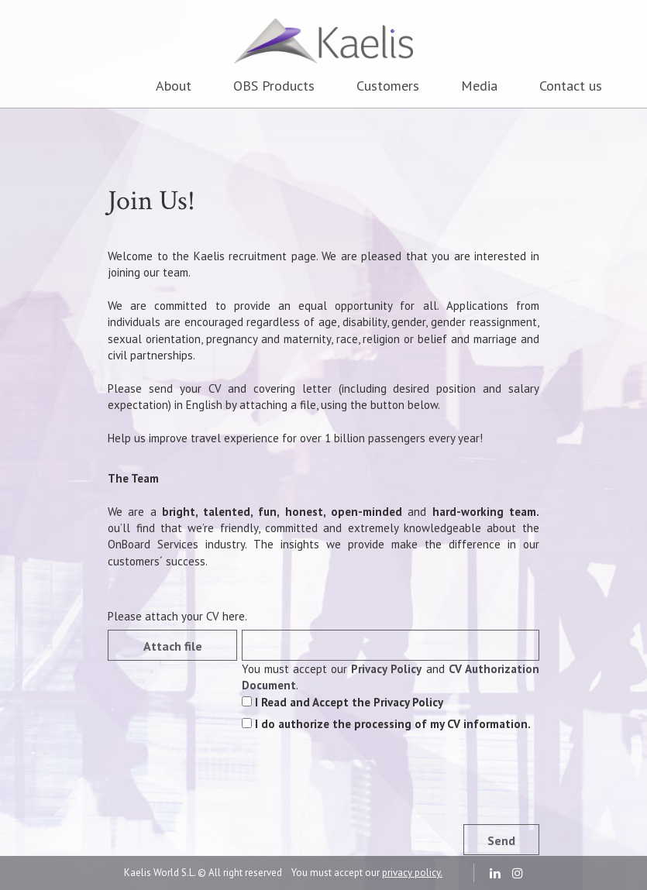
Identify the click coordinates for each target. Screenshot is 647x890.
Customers (387, 85)
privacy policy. (412, 872)
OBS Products (274, 85)
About (173, 85)
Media (479, 85)
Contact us (570, 85)
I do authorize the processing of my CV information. (386, 723)
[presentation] (359, 789)
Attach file (172, 646)
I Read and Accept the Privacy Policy (342, 702)
